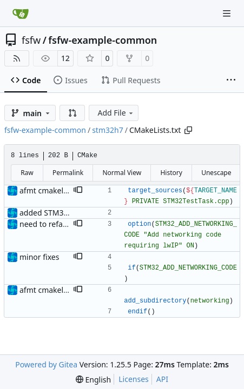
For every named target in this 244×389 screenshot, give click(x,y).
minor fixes (39, 257)
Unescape (216, 172)
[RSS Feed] (16, 58)
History (171, 172)
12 (65, 58)
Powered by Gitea (46, 364)
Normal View (121, 172)
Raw (27, 172)
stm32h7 (107, 130)
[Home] (20, 13)
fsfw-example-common (102, 40)
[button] (72, 113)
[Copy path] (188, 130)
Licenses (133, 379)
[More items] (231, 80)
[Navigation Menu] (228, 13)
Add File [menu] (115, 113)
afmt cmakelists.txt (53, 190)
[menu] (93, 379)
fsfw (31, 40)
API (162, 379)
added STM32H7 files (56, 212)
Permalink (67, 172)
